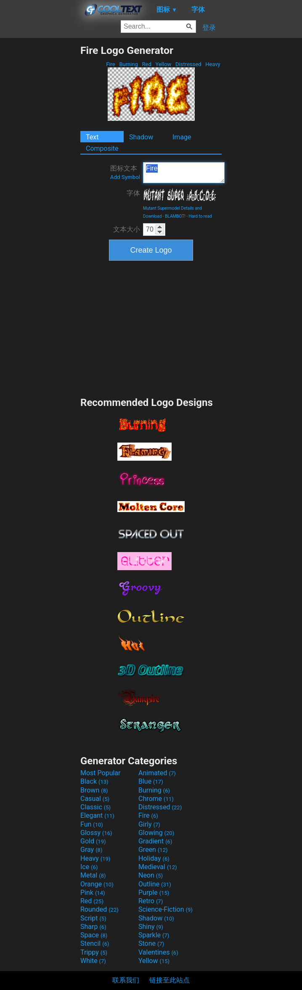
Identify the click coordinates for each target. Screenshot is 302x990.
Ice (89, 867)
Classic (95, 807)
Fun (91, 824)
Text (92, 137)
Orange (97, 884)
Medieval (157, 867)
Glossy (96, 833)
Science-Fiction (165, 909)
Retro (150, 901)
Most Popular (100, 773)
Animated (157, 773)
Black (94, 781)
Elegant (97, 815)
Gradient (155, 841)
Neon (150, 875)
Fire (111, 64)
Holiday (154, 858)
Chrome (156, 799)
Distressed (188, 64)
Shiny (150, 927)
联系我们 (125, 980)
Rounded (99, 909)
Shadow (141, 137)
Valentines (158, 952)
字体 (133, 193)
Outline (154, 884)
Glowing (156, 833)
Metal (93, 875)
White (93, 961)
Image (181, 137)
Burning (128, 64)
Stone (151, 943)
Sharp (93, 927)
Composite (102, 148)
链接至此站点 (169, 980)
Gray (91, 850)
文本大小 (126, 229)
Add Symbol (125, 177)
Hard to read (200, 216)
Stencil (94, 943)
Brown (94, 790)
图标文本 (125, 172)
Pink (92, 893)
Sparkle (153, 935)
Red (146, 64)
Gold (93, 841)
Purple (153, 893)
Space (93, 935)
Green (153, 850)
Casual (94, 799)
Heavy (213, 64)
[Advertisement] (40, 170)
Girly (149, 824)
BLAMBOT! (175, 216)
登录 (209, 28)
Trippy (93, 952)
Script (93, 918)
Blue (150, 781)
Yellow (163, 64)
